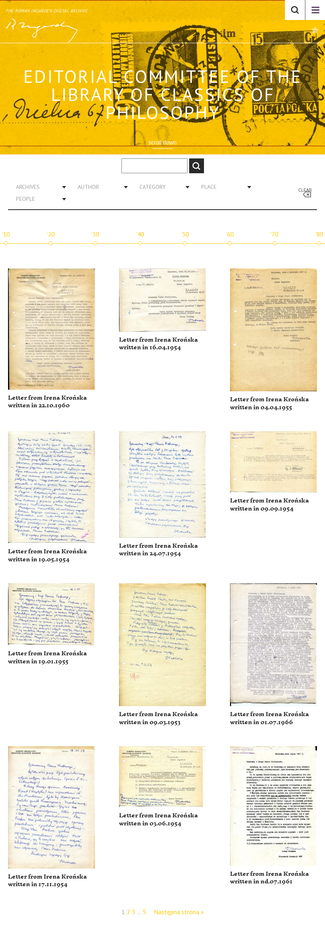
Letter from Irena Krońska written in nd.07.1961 (269, 878)
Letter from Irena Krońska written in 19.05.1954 (47, 556)
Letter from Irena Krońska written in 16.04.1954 (158, 344)
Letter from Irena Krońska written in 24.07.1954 (158, 550)
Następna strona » (179, 912)
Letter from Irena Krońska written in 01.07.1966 (269, 718)
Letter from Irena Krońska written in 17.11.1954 (47, 881)
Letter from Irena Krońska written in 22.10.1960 (47, 402)
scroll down (162, 142)
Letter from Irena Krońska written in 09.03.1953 (158, 718)
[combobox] (38, 186)
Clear (305, 190)
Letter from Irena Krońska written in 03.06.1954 (158, 820)
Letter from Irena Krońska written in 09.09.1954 (269, 505)
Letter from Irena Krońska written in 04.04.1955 (269, 403)
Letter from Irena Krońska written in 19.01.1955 (47, 658)
